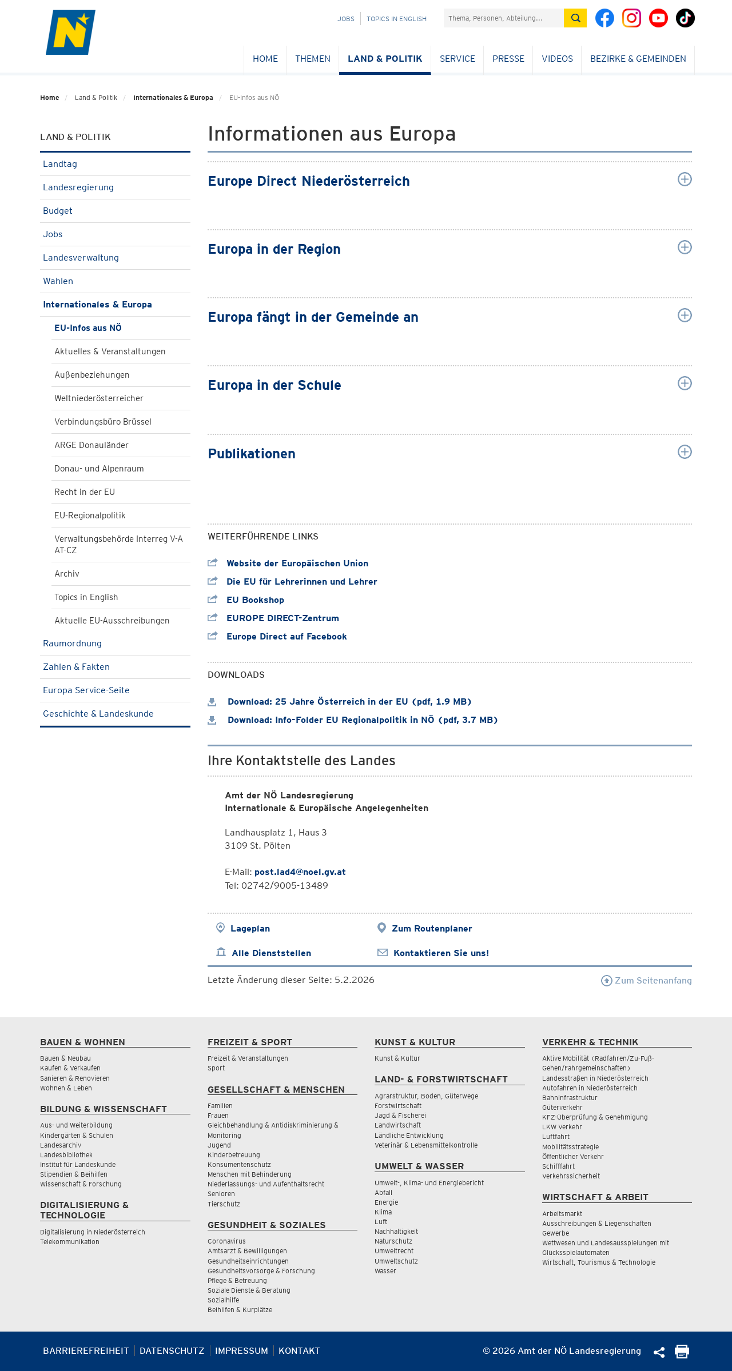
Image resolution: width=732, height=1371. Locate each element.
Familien (220, 1105)
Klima (383, 1212)
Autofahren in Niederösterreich (590, 1088)
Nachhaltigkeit (396, 1231)
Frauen (218, 1115)
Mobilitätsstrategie (570, 1146)
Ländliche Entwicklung (409, 1135)
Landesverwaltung (115, 257)
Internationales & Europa (173, 97)
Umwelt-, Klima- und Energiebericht (429, 1182)
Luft (381, 1221)
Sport (216, 1068)
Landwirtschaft (398, 1125)
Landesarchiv (60, 1145)
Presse (508, 58)
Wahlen (115, 280)
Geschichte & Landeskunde (115, 713)
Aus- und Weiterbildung (76, 1125)
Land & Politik (385, 58)
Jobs (346, 18)
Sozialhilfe (223, 1300)
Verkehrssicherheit (571, 1176)
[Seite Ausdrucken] (682, 1355)
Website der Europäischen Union (288, 563)
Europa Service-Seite (115, 690)
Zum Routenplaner (432, 928)
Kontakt (299, 1350)
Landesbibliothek (66, 1154)
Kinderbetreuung (234, 1154)
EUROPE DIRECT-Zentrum (273, 618)
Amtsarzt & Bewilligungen (247, 1250)
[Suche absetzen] (575, 18)
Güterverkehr (562, 1107)
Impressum (241, 1350)
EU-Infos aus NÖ (88, 328)
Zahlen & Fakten (115, 666)
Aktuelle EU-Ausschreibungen (112, 620)
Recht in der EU (84, 492)
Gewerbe (555, 1233)
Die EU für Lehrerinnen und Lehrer (292, 581)
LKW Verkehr (562, 1126)
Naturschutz (393, 1241)
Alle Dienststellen (271, 953)
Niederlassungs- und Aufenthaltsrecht (266, 1184)
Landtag (115, 163)
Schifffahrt (558, 1166)
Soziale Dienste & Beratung (249, 1290)
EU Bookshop (246, 599)
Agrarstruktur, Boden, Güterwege (426, 1096)
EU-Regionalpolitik (90, 515)
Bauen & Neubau (65, 1058)
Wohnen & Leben (66, 1088)
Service (457, 58)
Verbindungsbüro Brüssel (103, 422)
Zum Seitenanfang (646, 980)
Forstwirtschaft (398, 1105)
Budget (115, 210)
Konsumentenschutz (239, 1164)
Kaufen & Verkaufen (70, 1068)
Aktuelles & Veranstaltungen (110, 351)
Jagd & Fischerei (400, 1115)
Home (265, 58)
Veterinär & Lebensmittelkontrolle (426, 1145)
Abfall (383, 1192)
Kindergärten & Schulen (76, 1135)
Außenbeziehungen (92, 375)
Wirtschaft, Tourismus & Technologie (598, 1262)
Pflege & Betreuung (237, 1280)
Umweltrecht (394, 1250)
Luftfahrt (556, 1136)
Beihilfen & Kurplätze (240, 1309)
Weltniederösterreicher (99, 398)
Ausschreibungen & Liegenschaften (596, 1223)
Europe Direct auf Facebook (277, 636)
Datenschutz (172, 1350)
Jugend (219, 1145)
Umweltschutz (396, 1261)
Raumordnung (115, 643)
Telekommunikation (70, 1241)
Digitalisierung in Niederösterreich (92, 1232)
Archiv (66, 574)
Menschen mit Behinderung (250, 1174)
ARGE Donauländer (91, 445)
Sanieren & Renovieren (75, 1078)
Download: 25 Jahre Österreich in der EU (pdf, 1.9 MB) (340, 701)
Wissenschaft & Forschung (81, 1184)
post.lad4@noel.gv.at (300, 871)
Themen (313, 58)
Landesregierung (115, 187)
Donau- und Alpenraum (99, 468)
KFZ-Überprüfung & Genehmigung (595, 1117)
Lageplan (250, 928)
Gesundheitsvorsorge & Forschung (261, 1270)
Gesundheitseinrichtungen (248, 1261)
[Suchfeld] (504, 18)
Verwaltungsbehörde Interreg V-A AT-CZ (118, 544)
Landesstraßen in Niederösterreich (595, 1078)
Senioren (221, 1193)
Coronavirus (227, 1241)
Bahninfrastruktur (570, 1097)
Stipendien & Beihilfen (74, 1174)
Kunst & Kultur (397, 1058)
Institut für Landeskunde (78, 1164)
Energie (386, 1202)
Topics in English (397, 18)
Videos (557, 58)
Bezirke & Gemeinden (638, 58)
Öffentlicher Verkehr (573, 1156)
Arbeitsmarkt (562, 1213)
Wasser (385, 1270)
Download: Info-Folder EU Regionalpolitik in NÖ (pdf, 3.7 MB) (353, 719)
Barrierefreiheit (86, 1350)
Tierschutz (224, 1204)
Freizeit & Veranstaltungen (248, 1058)
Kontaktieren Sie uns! (441, 953)
